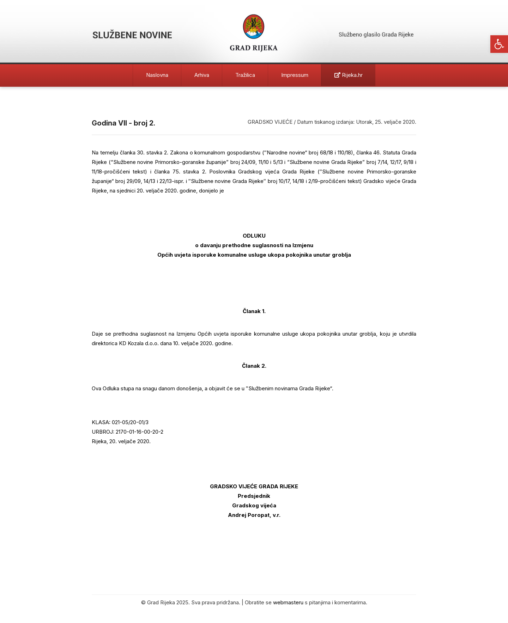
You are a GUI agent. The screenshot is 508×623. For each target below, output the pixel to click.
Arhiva (201, 75)
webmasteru (288, 602)
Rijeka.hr (348, 75)
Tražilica (245, 75)
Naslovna (157, 75)
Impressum (294, 75)
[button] (499, 44)
